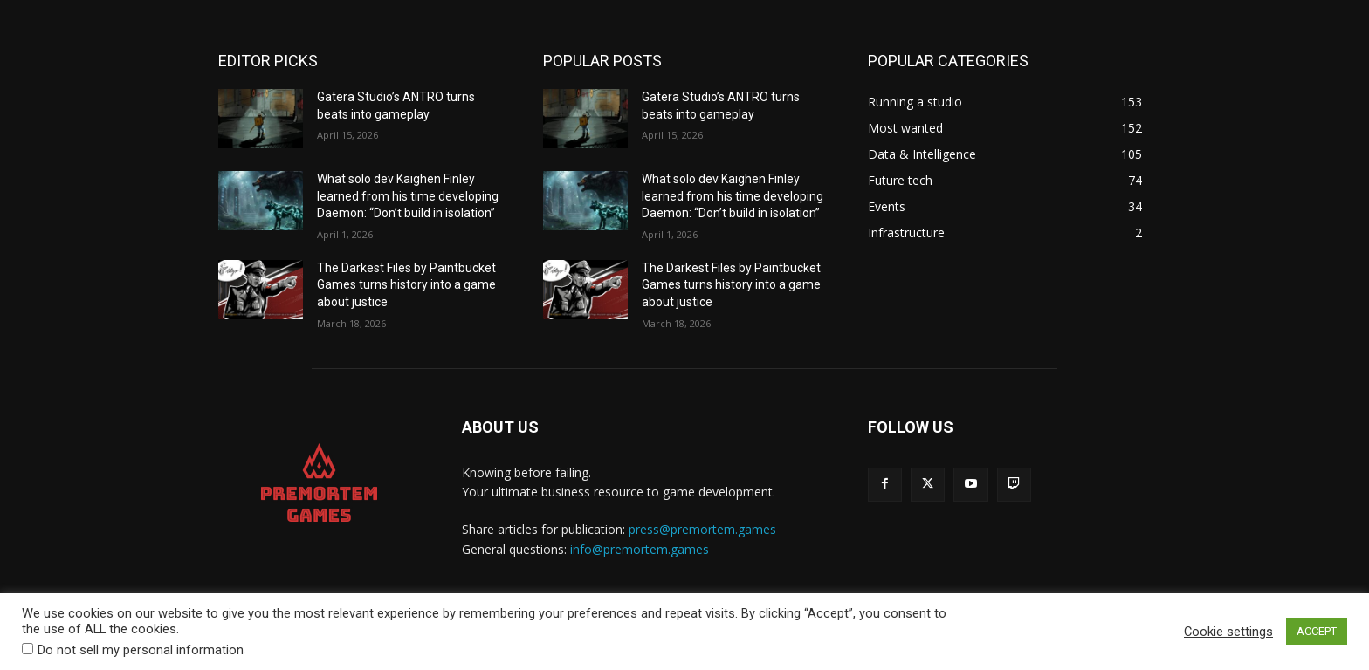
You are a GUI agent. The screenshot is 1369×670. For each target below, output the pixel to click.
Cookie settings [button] (1228, 631)
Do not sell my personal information (141, 650)
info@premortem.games (639, 549)
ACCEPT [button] (1317, 631)
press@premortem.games (702, 529)
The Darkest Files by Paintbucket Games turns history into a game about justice (406, 285)
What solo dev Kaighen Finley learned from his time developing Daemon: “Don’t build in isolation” (408, 196)
